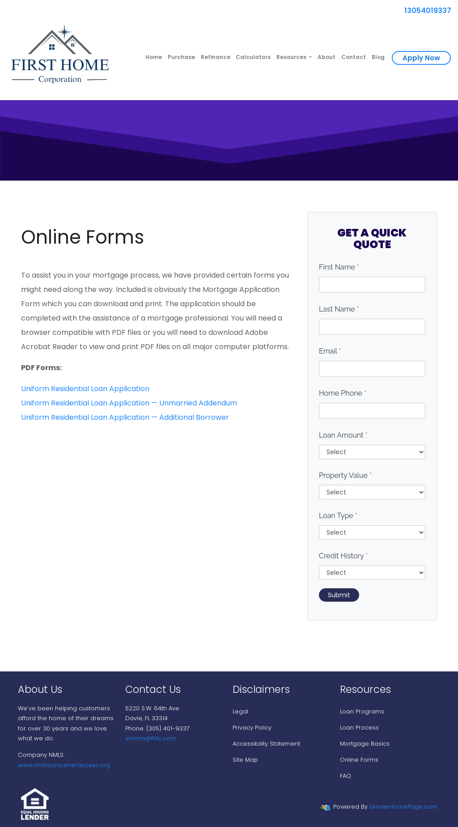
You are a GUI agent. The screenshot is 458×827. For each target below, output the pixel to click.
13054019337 (424, 10)
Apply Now (421, 58)
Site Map (245, 759)
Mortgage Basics (365, 743)
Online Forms (359, 759)
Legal (240, 711)
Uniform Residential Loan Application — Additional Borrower (125, 417)
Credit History (343, 556)
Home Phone (342, 393)
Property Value (345, 475)
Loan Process (359, 727)
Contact (353, 57)
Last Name (339, 309)
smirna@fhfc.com (150, 738)
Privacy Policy (252, 727)
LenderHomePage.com (403, 806)
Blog (378, 57)
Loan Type (338, 515)
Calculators (253, 57)
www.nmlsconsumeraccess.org (64, 765)
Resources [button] (292, 57)
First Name (339, 267)
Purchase (181, 57)
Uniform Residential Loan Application (85, 389)
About (326, 57)
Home (153, 57)
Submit (339, 595)
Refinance (215, 57)
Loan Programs (362, 711)
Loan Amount (343, 435)
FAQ (345, 776)
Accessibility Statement (266, 743)
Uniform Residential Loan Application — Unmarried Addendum (129, 403)
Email (330, 351)
